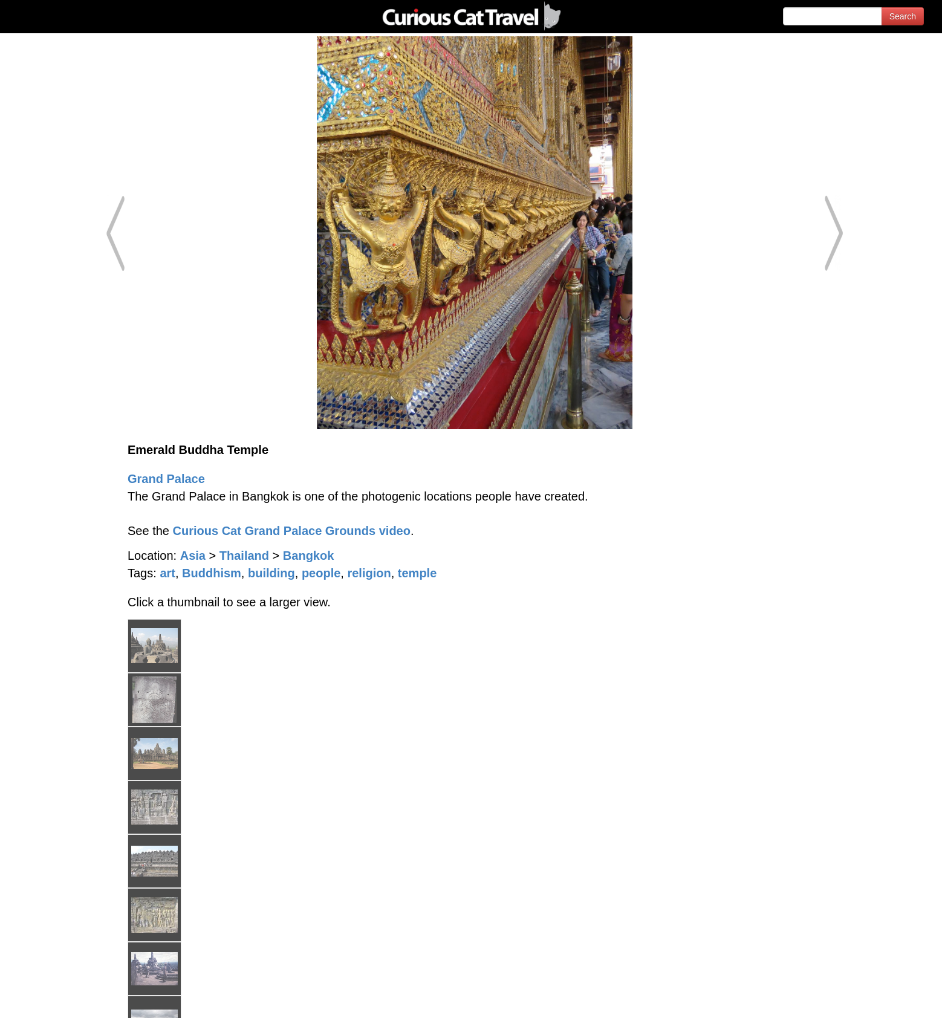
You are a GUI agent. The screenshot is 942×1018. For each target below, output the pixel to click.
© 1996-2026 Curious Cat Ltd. (73, 998)
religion (369, 573)
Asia (193, 555)
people (321, 573)
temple (417, 573)
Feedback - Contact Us (883, 998)
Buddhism (211, 573)
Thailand (244, 555)
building (271, 573)
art (167, 573)
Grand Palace (166, 478)
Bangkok (308, 555)
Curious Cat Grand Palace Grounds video (292, 530)
